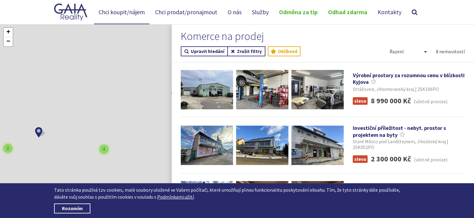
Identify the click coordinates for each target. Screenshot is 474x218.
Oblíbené (284, 51)
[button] (40, 132)
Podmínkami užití (175, 197)
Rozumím (72, 208)
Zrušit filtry (246, 51)
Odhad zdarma (347, 12)
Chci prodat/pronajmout (186, 12)
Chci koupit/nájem (122, 12)
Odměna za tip (298, 12)
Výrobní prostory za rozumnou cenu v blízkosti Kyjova (409, 79)
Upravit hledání (204, 51)
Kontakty (389, 12)
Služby (260, 12)
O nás (235, 12)
